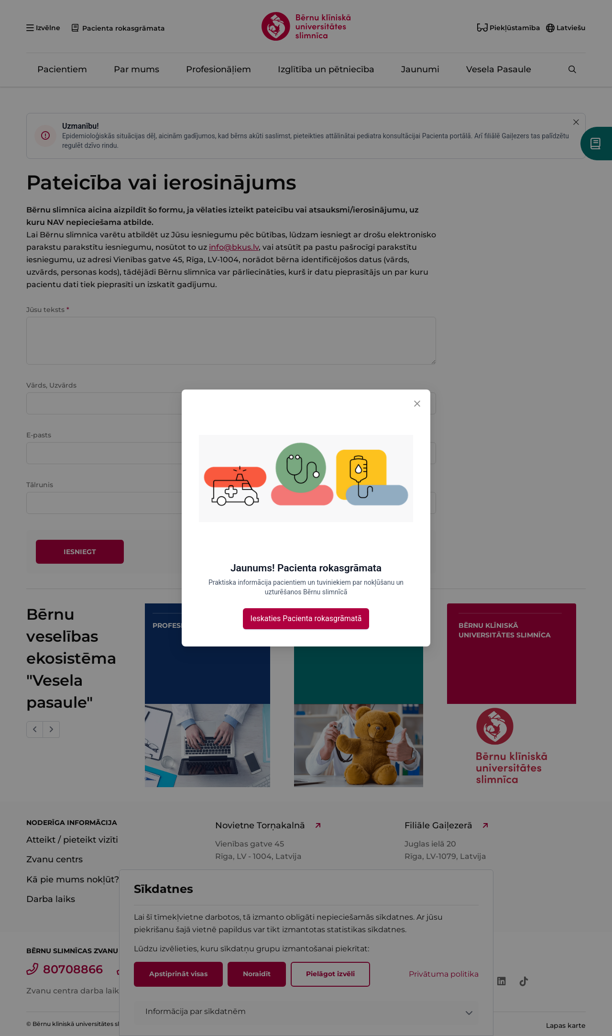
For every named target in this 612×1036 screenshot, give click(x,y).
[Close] (417, 403)
